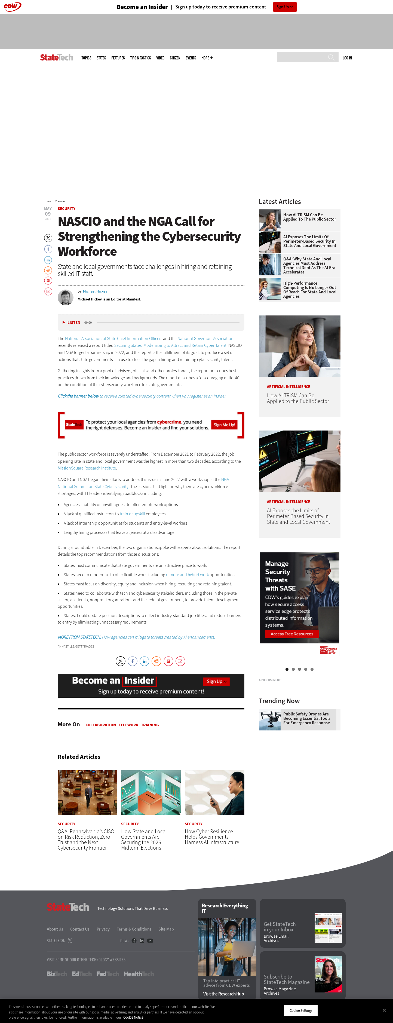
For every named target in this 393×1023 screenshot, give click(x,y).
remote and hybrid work (187, 574)
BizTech (57, 974)
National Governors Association (205, 338)
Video (160, 58)
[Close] (384, 1010)
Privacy (103, 929)
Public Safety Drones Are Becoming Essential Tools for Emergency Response (306, 786)
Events (191, 58)
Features (118, 58)
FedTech (108, 974)
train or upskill (132, 514)
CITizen (175, 58)
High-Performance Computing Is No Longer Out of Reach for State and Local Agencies (309, 290)
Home (49, 201)
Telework (128, 725)
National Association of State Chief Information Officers (113, 338)
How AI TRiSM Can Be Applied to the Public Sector (309, 217)
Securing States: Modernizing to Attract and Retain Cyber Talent (170, 345)
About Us (55, 929)
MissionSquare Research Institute (87, 468)
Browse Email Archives (276, 938)
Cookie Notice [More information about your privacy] (133, 1017)
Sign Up (283, 7)
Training (150, 725)
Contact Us (80, 929)
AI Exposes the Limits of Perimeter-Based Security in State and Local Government (309, 241)
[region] (196, 1011)
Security (61, 201)
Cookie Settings (301, 1010)
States (101, 58)
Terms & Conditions (134, 929)
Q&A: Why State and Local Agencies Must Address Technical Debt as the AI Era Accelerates (309, 265)
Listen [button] (73, 323)
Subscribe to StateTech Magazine (287, 979)
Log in (347, 57)
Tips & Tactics (140, 58)
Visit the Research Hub (223, 994)
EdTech (82, 974)
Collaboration (100, 725)
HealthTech (139, 974)
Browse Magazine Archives (280, 991)
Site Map (166, 929)
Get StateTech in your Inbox (280, 927)
